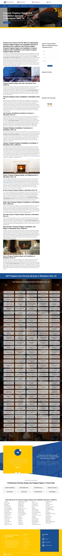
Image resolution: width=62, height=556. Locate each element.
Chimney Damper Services (20, 320)
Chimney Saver (10, 491)
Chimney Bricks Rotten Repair (43, 352)
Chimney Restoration (24, 487)
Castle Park (7, 516)
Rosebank (47, 502)
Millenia (33, 506)
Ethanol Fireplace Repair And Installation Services (43, 333)
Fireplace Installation (43, 299)
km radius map (50, 83)
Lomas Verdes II (35, 505)
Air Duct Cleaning (20, 400)
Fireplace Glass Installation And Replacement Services (20, 338)
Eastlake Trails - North (22, 508)
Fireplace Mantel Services (54, 430)
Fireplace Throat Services (8, 347)
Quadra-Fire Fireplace (54, 378)
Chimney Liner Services (8, 320)
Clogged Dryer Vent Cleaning (9, 404)
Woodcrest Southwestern (50, 521)
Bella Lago (6, 504)
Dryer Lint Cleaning (32, 400)
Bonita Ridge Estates (8, 509)
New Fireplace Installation (54, 299)
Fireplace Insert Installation (8, 396)
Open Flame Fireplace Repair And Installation (8, 425)
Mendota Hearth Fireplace (31, 383)
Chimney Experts (9, 408)
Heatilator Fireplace (20, 374)
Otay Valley (34, 517)
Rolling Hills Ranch (49, 501)
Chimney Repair (43, 295)
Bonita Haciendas (8, 506)
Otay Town (34, 516)
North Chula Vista (35, 510)
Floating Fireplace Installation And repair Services (43, 430)
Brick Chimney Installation (54, 304)
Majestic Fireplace (43, 374)
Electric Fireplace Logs (20, 347)
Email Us (49, 2)
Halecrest (20, 518)
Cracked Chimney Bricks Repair (54, 352)
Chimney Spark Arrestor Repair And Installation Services (32, 304)
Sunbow (47, 510)
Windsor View (48, 520)
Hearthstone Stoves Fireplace (54, 387)
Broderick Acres (7, 513)
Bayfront (6, 501)
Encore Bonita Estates (22, 513)
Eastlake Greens (21, 502)
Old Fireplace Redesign (43, 356)
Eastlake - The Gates (8, 524)
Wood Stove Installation (43, 416)
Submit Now (50, 65)
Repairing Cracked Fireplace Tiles (32, 352)
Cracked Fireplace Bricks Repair (32, 430)
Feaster (19, 516)
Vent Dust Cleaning (43, 400)
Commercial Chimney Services (31, 347)
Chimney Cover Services (43, 316)
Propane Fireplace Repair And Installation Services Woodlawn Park (16, 27)
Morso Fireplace (31, 387)
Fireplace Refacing (43, 308)
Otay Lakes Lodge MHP (36, 512)
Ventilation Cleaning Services (20, 425)
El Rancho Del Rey (21, 512)
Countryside (7, 522)
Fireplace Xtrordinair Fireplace (54, 383)
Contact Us (7, 22)
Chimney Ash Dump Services (32, 320)
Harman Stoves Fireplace (20, 379)
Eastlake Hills (20, 504)
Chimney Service (31, 292)
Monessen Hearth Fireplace (20, 387)
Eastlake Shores (21, 505)
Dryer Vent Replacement (32, 408)
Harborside (20, 520)
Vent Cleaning (9, 400)
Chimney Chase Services (32, 316)
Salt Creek (48, 505)
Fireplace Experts (54, 404)
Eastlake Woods (21, 510)
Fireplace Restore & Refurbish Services (20, 430)
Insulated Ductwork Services (54, 425)
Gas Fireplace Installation (9, 333)
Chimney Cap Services (20, 316)
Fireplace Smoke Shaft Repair (20, 309)
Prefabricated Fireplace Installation (54, 333)
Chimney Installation (54, 295)
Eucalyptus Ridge (21, 514)
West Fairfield (48, 517)
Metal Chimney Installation (8, 309)
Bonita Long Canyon (8, 508)
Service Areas (25, 545)
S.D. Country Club (49, 504)
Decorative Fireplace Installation (54, 408)
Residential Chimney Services (43, 347)
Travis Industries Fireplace (43, 387)
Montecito (34, 508)
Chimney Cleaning (20, 292)
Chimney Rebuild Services (20, 396)
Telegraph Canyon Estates (50, 513)
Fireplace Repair (31, 299)
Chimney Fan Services (54, 320)
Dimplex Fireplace (43, 378)
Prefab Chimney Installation (31, 396)
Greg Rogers (20, 517)
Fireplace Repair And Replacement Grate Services (20, 343)
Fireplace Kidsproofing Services (43, 396)
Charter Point (7, 518)
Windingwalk (48, 518)
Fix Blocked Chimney (9, 352)
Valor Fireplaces (20, 370)
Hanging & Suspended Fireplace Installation (54, 421)
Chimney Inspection (43, 292)
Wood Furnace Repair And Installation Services (32, 333)
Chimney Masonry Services (20, 325)
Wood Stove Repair (32, 416)
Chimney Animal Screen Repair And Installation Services (43, 304)
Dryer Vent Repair (20, 408)
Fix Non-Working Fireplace (20, 304)
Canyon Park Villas (8, 514)
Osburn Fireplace (31, 378)
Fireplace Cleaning (54, 292)
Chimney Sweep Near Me (31, 412)
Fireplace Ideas (8, 412)
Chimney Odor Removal (20, 356)
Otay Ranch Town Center (36, 514)
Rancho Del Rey (35, 520)
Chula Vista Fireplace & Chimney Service (46, 554)
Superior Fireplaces (9, 370)
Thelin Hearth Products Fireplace (20, 392)
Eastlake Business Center (22, 501)
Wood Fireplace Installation (54, 329)
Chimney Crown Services (9, 316)
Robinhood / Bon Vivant (36, 524)
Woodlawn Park (49, 522)
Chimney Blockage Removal (20, 313)
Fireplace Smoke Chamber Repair (31, 309)
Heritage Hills (20, 522)
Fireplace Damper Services (43, 343)
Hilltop (33, 501)
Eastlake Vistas (21, 509)
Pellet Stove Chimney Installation (31, 361)
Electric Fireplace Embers (43, 361)
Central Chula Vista (8, 517)
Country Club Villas (8, 521)
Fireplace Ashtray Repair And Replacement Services (54, 338)
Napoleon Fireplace (32, 374)
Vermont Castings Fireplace (54, 374)
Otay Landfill (34, 513)
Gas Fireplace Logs (38, 487)
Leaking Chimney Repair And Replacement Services (20, 352)
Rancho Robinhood (35, 521)
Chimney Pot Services (43, 320)
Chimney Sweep (8, 292)
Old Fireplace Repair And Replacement (43, 313)
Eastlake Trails (20, 506)
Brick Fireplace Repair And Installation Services (9, 430)
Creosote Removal (20, 295)
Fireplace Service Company (31, 404)
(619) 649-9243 (47, 542)
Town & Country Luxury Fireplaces (32, 370)
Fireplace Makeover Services (32, 425)
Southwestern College (50, 509)
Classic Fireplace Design (54, 356)
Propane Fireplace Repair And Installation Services (8, 338)
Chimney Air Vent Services (8, 365)
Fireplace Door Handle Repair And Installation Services (43, 338)
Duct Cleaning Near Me (20, 412)
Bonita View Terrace (8, 512)
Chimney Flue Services (54, 316)
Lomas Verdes (34, 504)
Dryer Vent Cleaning (54, 396)
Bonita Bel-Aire (7, 505)
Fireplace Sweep (31, 324)
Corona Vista (7, 520)
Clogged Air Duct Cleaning (20, 404)
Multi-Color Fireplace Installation (31, 365)
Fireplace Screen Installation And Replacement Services (54, 392)
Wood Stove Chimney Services (8, 421)
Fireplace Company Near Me (9, 417)
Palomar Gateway (35, 518)
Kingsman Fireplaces (43, 370)
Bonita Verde (7, 510)
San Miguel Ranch (49, 508)
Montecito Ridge (35, 509)
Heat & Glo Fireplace (9, 378)
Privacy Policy (25, 548)
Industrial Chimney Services (55, 347)
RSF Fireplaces (9, 374)
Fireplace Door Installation (31, 338)
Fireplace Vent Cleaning (43, 324)
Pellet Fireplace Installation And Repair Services (43, 365)
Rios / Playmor (34, 522)
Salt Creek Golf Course (50, 506)
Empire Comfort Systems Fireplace (9, 392)
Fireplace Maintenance (20, 416)
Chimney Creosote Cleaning (20, 299)
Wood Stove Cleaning (54, 416)
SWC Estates (48, 512)
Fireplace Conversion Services (43, 421)
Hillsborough (20, 524)
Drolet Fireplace (8, 387)
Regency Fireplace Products (54, 365)
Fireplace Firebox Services (31, 343)
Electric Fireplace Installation (20, 333)
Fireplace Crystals (20, 365)
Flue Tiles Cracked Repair (32, 357)
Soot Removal (31, 295)
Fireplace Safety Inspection (43, 408)
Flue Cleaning (9, 295)
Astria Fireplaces (54, 370)
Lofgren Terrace (35, 502)
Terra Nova (48, 514)
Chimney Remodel (43, 425)
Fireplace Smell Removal (9, 356)
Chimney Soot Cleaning (8, 299)
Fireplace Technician (54, 412)
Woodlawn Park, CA (48, 545)
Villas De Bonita (48, 516)
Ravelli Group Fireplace (31, 391)
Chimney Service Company (43, 404)
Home (4, 27)
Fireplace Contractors (54, 324)
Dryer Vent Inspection (54, 400)
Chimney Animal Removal (43, 391)
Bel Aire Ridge (7, 502)
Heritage (19, 521)
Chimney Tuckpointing (54, 308)
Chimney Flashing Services (9, 325)
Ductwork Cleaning (43, 412)
